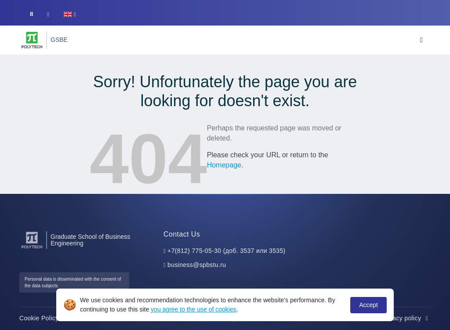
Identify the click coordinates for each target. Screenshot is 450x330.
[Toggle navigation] (421, 40)
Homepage (224, 165)
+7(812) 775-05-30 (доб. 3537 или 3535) (226, 250)
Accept (368, 304)
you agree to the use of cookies (193, 309)
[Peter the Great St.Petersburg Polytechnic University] (31, 40)
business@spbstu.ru (196, 264)
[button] (69, 14)
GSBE (59, 39)
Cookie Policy (43, 318)
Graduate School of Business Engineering (90, 240)
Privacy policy (406, 318)
